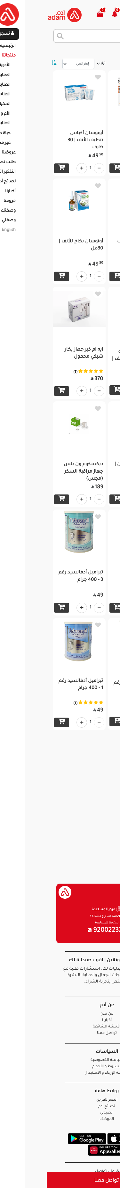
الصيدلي (60, 1113)
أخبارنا (60, 1020)
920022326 (60, 930)
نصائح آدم (60, 1107)
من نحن (60, 1014)
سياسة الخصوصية (60, 1060)
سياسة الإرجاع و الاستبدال (60, 1073)
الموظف (60, 1119)
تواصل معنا (60, 1179)
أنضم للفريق (60, 1100)
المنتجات (83, 51)
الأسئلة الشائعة (60, 1027)
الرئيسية (107, 51)
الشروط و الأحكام (60, 1067)
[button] (71, 15)
